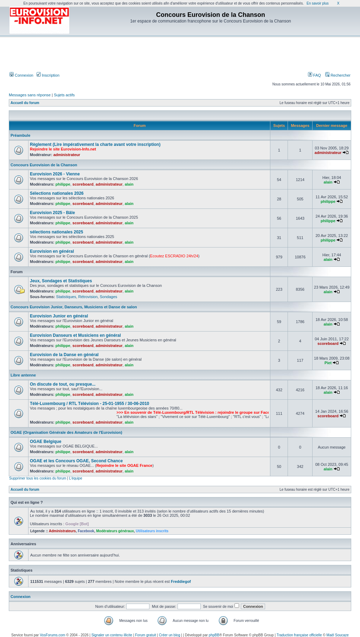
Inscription (48, 75)
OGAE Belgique (45, 441)
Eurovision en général (52, 251)
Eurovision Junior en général (59, 316)
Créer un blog (169, 635)
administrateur (66, 155)
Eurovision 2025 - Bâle (52, 212)
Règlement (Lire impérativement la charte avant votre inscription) (95, 144)
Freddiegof (181, 581)
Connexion (21, 75)
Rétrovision (88, 297)
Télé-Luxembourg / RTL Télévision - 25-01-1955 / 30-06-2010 (89, 403)
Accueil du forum (25, 103)
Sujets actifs (64, 95)
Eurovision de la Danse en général (64, 354)
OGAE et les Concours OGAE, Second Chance (76, 460)
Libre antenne (23, 375)
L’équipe (75, 478)
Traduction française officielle (299, 635)
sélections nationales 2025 (56, 232)
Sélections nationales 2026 (57, 193)
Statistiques (66, 297)
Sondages (108, 297)
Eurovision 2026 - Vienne (55, 174)
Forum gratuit (145, 635)
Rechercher (338, 75)
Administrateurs (62, 531)
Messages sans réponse (30, 95)
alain (129, 184)
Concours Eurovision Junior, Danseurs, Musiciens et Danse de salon (74, 307)
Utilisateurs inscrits (152, 531)
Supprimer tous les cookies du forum (37, 478)
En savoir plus (318, 3)
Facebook (86, 531)
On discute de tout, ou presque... (63, 384)
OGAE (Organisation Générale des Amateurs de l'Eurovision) (66, 432)
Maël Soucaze (338, 635)
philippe (63, 184)
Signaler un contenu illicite (111, 635)
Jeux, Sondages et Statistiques (61, 280)
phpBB (214, 635)
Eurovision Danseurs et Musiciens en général (75, 335)
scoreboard (83, 184)
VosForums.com (52, 635)
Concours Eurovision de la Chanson (44, 165)
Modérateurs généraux (115, 531)
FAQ (314, 75)
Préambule (20, 135)
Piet (328, 363)
